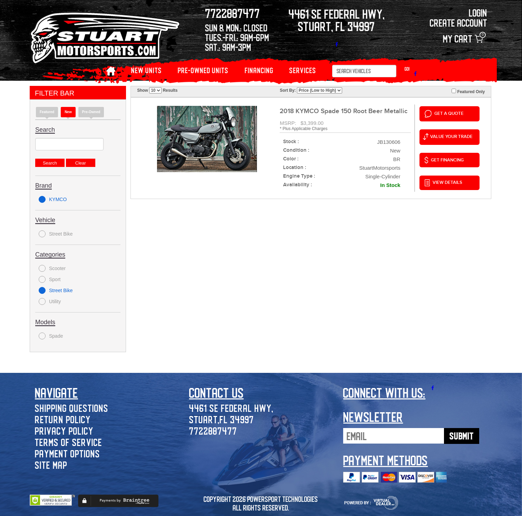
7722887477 (213, 431)
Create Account (458, 23)
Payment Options (67, 453)
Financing (259, 70)
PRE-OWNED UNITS (203, 70)
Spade (51, 336)
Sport (49, 279)
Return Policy (63, 419)
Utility (50, 301)
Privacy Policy (64, 431)
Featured (47, 112)
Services (302, 70)
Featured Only (468, 91)
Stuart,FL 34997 (221, 419)
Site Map (51, 465)
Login (478, 13)
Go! (407, 68)
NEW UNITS (146, 70)
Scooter (52, 268)
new (68, 112)
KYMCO (53, 199)
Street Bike (55, 233)
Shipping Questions (71, 408)
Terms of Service (68, 442)
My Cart (463, 38)
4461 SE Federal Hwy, (231, 408)
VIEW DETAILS (443, 182)
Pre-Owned (91, 112)
